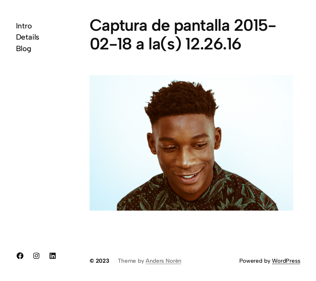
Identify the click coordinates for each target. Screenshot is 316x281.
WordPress (286, 260)
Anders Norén (163, 260)
